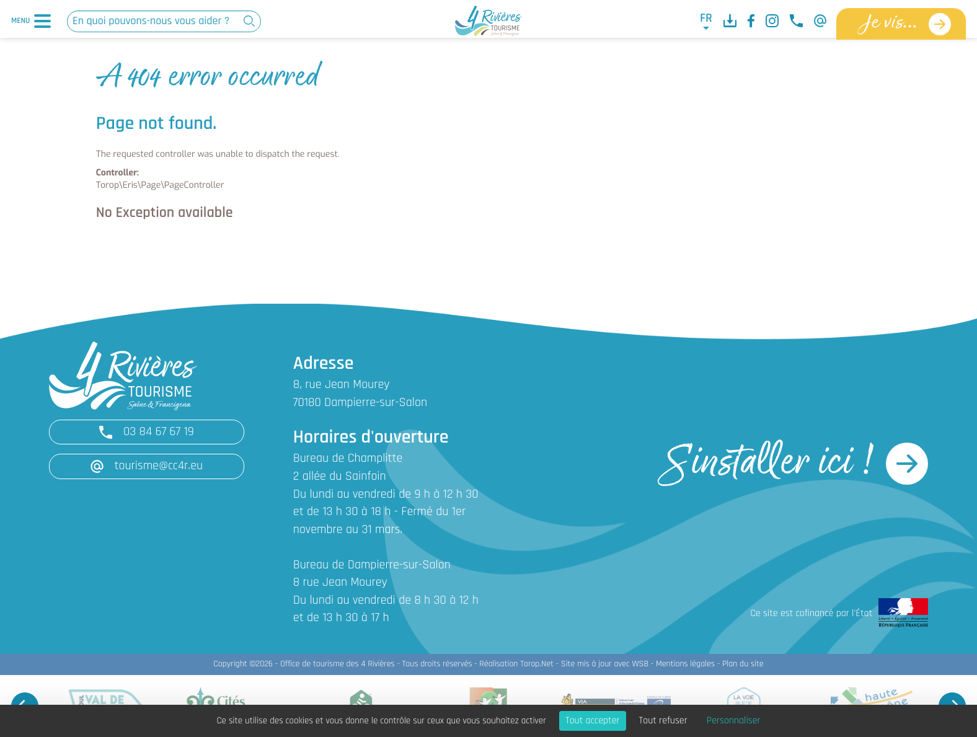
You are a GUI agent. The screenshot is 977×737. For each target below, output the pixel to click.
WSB (640, 664)
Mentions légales (685, 664)
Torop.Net (537, 664)
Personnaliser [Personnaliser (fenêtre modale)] (734, 721)
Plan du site (743, 664)
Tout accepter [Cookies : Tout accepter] (592, 721)
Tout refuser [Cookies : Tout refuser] (663, 721)
